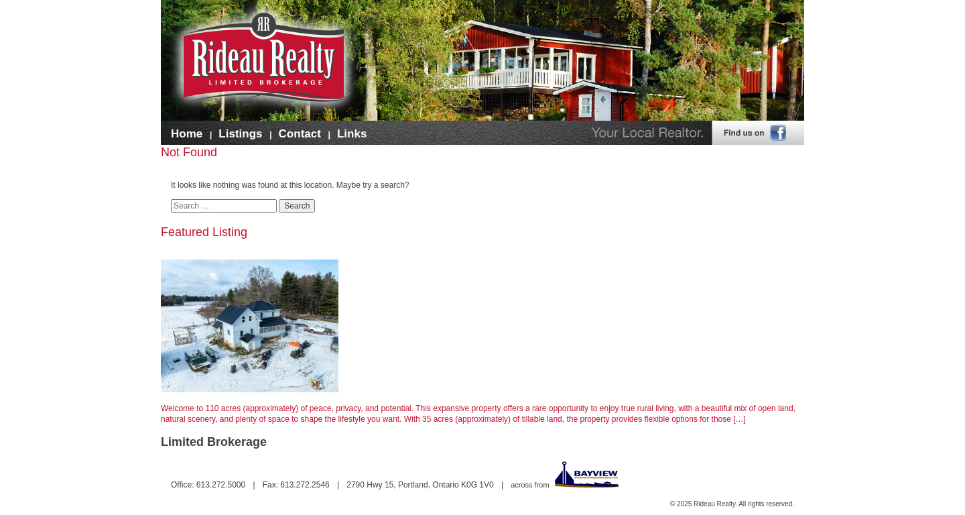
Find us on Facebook (758, 135)
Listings (240, 133)
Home (186, 133)
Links (352, 133)
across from (566, 485)
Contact (300, 133)
